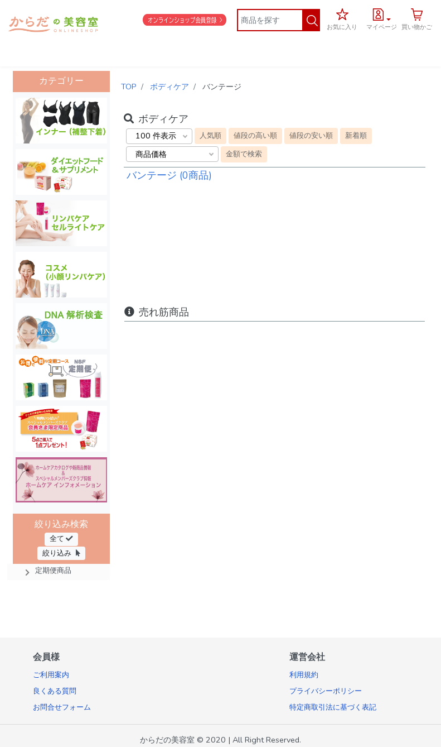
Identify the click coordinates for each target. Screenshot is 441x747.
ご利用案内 (51, 675)
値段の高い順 (255, 135)
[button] (381, 17)
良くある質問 (54, 691)
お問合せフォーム (62, 707)
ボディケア (169, 86)
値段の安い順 (311, 135)
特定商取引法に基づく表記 (332, 707)
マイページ (381, 27)
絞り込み (61, 553)
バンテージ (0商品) (169, 175)
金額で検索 (244, 154)
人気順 (210, 135)
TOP (129, 86)
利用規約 (303, 675)
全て (61, 538)
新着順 (356, 135)
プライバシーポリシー (325, 691)
